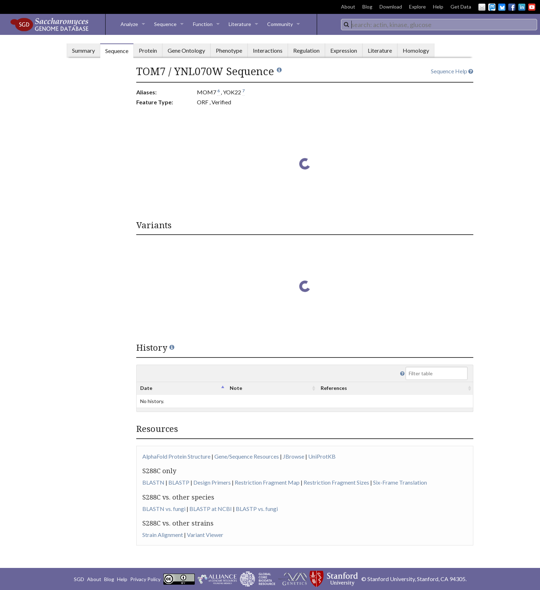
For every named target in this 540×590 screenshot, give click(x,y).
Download (390, 7)
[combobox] (439, 24)
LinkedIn (521, 7)
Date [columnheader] (146, 388)
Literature (240, 24)
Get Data (460, 7)
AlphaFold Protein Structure (176, 456)
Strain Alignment (162, 534)
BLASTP (178, 482)
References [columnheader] (334, 388)
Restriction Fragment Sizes (336, 482)
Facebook (511, 7)
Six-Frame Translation (400, 482)
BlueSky (501, 7)
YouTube (531, 7)
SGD (79, 579)
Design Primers (212, 482)
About (348, 7)
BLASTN (153, 482)
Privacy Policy (145, 579)
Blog (367, 7)
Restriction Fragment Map (267, 482)
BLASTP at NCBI (210, 508)
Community (280, 24)
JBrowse (293, 456)
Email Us (481, 7)
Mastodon (491, 7)
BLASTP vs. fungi (257, 508)
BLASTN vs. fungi (163, 508)
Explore (417, 7)
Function (203, 24)
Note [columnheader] (236, 388)
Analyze (129, 24)
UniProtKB (322, 456)
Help (438, 7)
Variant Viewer (205, 534)
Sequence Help (452, 71)
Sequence (165, 24)
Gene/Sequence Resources (246, 456)
